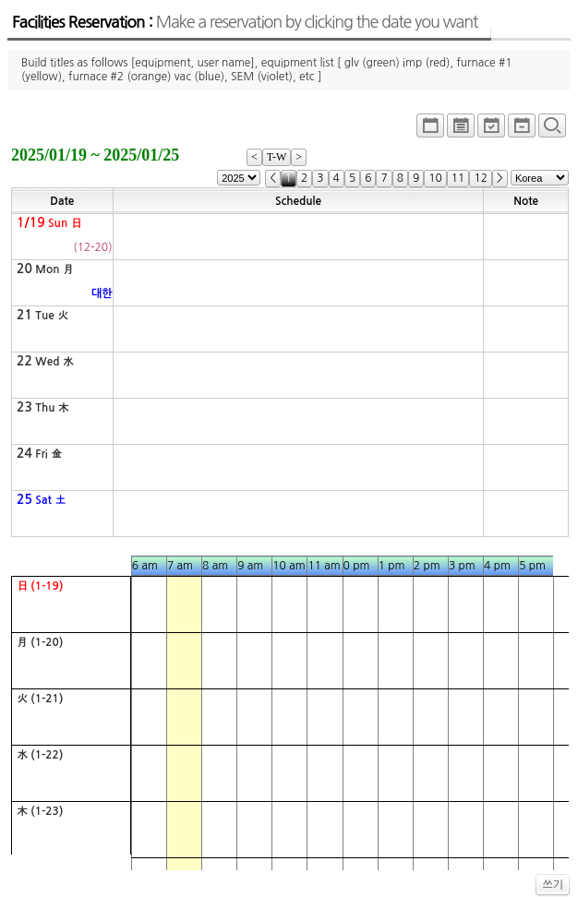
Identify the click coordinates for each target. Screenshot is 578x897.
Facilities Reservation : (244, 22)
